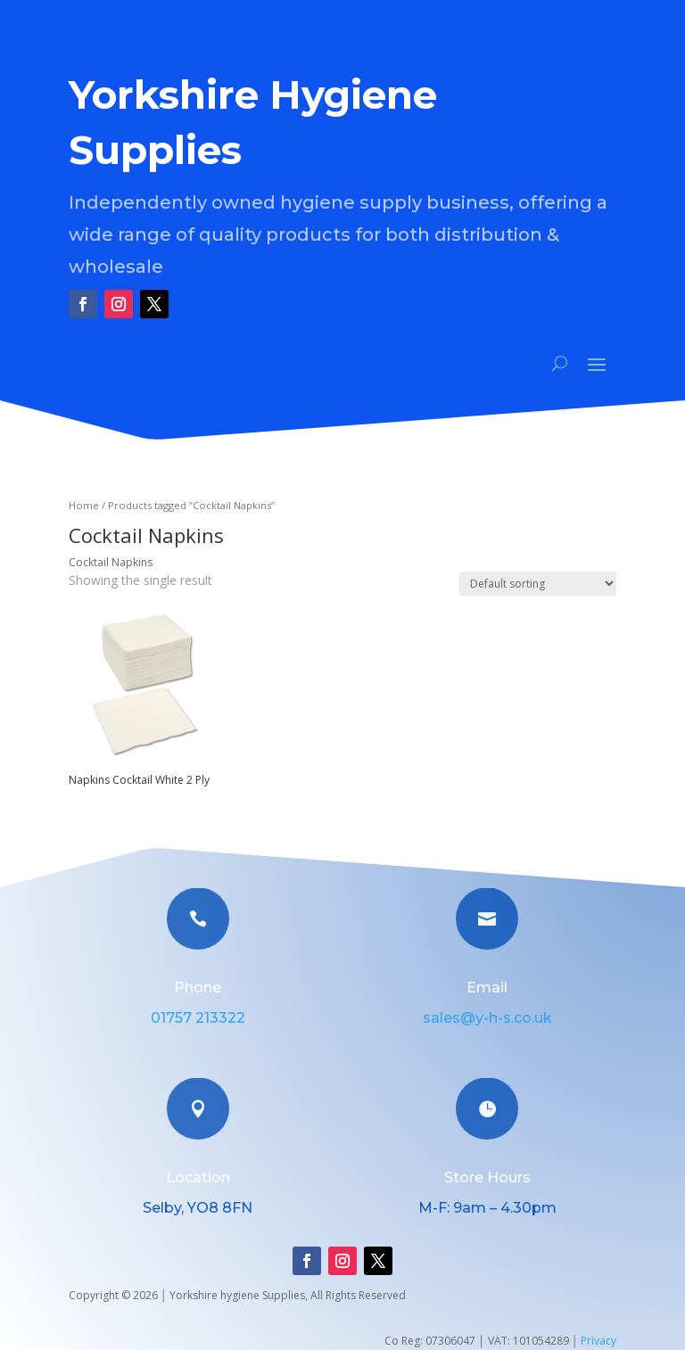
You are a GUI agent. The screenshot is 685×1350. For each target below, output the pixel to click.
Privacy (598, 1340)
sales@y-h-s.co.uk (487, 1017)
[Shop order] (537, 584)
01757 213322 (198, 1017)
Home (84, 505)
